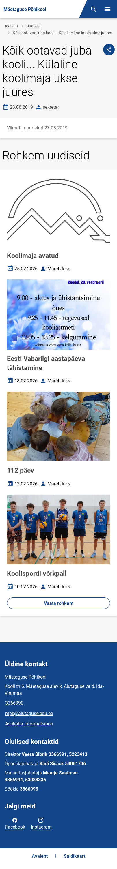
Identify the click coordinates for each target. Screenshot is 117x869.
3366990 (14, 703)
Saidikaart (74, 856)
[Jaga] (109, 49)
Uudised (33, 26)
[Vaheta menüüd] (107, 9)
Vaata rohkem (58, 603)
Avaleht (11, 26)
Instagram (41, 823)
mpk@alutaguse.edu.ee (29, 713)
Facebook (15, 823)
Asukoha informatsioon (29, 724)
